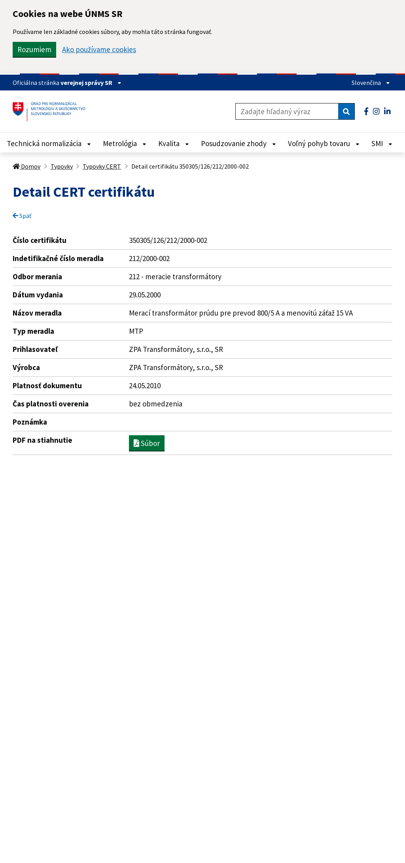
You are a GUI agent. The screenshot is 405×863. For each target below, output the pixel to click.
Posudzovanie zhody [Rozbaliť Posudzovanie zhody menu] (238, 143)
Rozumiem (34, 49)
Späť (22, 216)
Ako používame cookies (99, 49)
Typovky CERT (102, 166)
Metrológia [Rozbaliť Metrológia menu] (124, 143)
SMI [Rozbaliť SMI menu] (381, 143)
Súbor (147, 443)
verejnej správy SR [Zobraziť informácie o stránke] (91, 82)
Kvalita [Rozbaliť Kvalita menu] (173, 143)
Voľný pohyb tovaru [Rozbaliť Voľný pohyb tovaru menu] (324, 143)
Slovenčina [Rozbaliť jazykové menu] (371, 82)
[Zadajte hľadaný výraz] (287, 111)
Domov (26, 166)
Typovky (62, 166)
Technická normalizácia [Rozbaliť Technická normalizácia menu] (49, 143)
